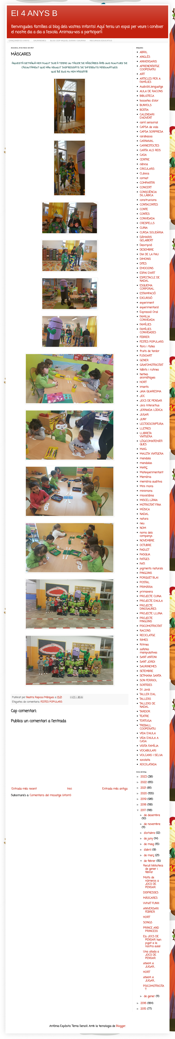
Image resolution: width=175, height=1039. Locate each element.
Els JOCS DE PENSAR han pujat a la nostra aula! (152, 941)
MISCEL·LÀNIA (149, 500)
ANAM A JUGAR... (149, 965)
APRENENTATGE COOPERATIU (149, 68)
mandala (145, 458)
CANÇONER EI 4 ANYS (19, 40)
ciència (144, 164)
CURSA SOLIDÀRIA (151, 232)
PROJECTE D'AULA (151, 601)
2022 (144, 782)
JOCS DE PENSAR (151, 401)
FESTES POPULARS (51, 702)
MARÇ (144, 468)
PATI (142, 564)
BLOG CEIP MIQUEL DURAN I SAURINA (68, 40)
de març (149, 855)
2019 (144, 799)
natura (144, 519)
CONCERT (145, 187)
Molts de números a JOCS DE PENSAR (151, 882)
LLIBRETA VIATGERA (146, 435)
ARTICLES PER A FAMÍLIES (150, 80)
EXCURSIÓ (146, 298)
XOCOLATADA (148, 764)
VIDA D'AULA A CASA (149, 740)
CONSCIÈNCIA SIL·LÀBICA (148, 194)
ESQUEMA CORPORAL (147, 287)
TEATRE (144, 716)
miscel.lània (147, 495)
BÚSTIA (144, 110)
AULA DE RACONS (151, 91)
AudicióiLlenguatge (151, 87)
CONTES (145, 214)
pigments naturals (151, 568)
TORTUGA (145, 721)
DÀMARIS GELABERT (146, 239)
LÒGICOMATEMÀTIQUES (151, 443)
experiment (147, 303)
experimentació (149, 307)
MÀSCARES (150, 898)
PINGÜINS (146, 573)
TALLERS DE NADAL (147, 705)
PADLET (144, 550)
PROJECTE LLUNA (151, 613)
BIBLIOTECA (147, 96)
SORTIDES (146, 685)
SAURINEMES (39, 40)
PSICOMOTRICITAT (151, 626)
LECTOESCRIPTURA (151, 424)
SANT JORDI (147, 662)
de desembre (152, 815)
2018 (144, 805)
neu (142, 523)
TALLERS (145, 699)
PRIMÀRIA (146, 587)
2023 (144, 777)
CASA (143, 155)
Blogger (121, 1026)
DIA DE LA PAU (149, 254)
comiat (144, 178)
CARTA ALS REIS (150, 150)
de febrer (150, 861)
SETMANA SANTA (150, 676)
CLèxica (144, 174)
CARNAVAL (147, 141)
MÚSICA (145, 509)
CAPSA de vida (149, 127)
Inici (69, 789)
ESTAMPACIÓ (148, 293)
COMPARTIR (147, 183)
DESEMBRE (147, 250)
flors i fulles (147, 346)
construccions (148, 200)
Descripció (146, 245)
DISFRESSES (150, 893)
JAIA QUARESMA (150, 391)
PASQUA (145, 554)
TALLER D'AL (148, 694)
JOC (142, 396)
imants (144, 387)
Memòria (145, 477)
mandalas (146, 463)
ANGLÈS (145, 57)
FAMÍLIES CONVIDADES (148, 331)
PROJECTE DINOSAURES (148, 607)
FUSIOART (146, 356)
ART (142, 74)
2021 (144, 788)
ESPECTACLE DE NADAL (150, 279)
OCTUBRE (145, 545)
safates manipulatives (148, 651)
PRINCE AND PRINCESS (151, 929)
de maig (149, 844)
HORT (143, 382)
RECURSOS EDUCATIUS (101, 40)
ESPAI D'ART (147, 273)
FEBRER (144, 337)
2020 (144, 793)
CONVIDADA (147, 219)
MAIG (143, 449)
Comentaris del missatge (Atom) (50, 795)
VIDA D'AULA (148, 733)
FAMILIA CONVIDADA (147, 318)
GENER (144, 360)
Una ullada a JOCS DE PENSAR (151, 955)
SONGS (147, 922)
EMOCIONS (146, 268)
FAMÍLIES (145, 325)
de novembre (152, 824)
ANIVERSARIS (148, 62)
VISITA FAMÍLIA (149, 746)
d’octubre (150, 833)
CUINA (144, 228)
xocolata (145, 760)
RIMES (144, 640)
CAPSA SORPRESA (151, 132)
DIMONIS (145, 259)
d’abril (148, 850)
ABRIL (143, 52)
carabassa (146, 136)
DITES (143, 264)
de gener (150, 996)
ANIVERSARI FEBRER (151, 910)
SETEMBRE (146, 671)
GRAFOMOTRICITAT (151, 365)
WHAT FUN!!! (151, 903)
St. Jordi (145, 690)
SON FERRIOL (148, 680)
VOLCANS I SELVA (151, 755)
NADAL (144, 514)
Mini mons (146, 486)
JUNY (143, 419)
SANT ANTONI (148, 657)
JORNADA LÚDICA (151, 410)
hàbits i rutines (149, 370)
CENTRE (144, 160)
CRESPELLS (147, 223)
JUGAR (144, 415)
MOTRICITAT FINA (150, 505)
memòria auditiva (151, 482)
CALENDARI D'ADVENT (147, 116)
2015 (144, 1009)
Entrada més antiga (114, 789)
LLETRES (145, 429)
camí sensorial (149, 122)
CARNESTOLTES (149, 146)
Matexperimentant (151, 472)
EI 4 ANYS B (34, 13)
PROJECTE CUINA (150, 596)
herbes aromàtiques (147, 376)
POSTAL (144, 582)
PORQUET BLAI (149, 578)
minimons (146, 491)
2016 (144, 1003)
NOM (143, 528)
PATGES (144, 559)
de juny (149, 838)
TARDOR (145, 712)
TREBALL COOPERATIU (148, 727)
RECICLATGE (147, 635)
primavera (146, 592)
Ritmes (144, 645)
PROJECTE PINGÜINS (146, 620)
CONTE (144, 209)
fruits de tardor (149, 351)
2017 (144, 810)
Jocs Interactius (149, 405)
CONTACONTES (149, 205)
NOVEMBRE (147, 541)
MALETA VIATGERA (151, 454)
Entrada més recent (24, 789)
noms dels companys (146, 534)
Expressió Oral (149, 312)
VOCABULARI (148, 751)
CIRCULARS (147, 169)
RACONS (145, 631)
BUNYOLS (145, 105)
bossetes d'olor (149, 101)
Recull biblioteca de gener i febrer (153, 869)
